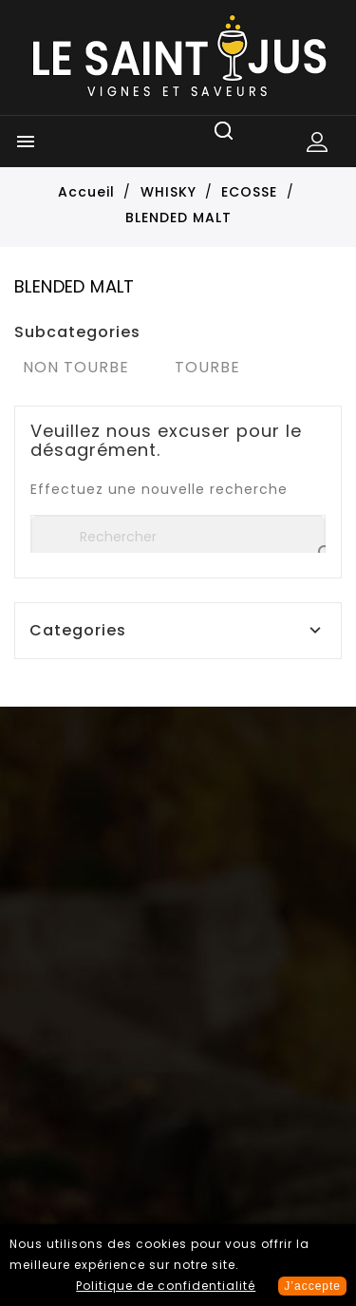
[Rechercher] (178, 537)
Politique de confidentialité (165, 1286)
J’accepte (312, 1286)
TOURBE (207, 367)
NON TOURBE (76, 367)
